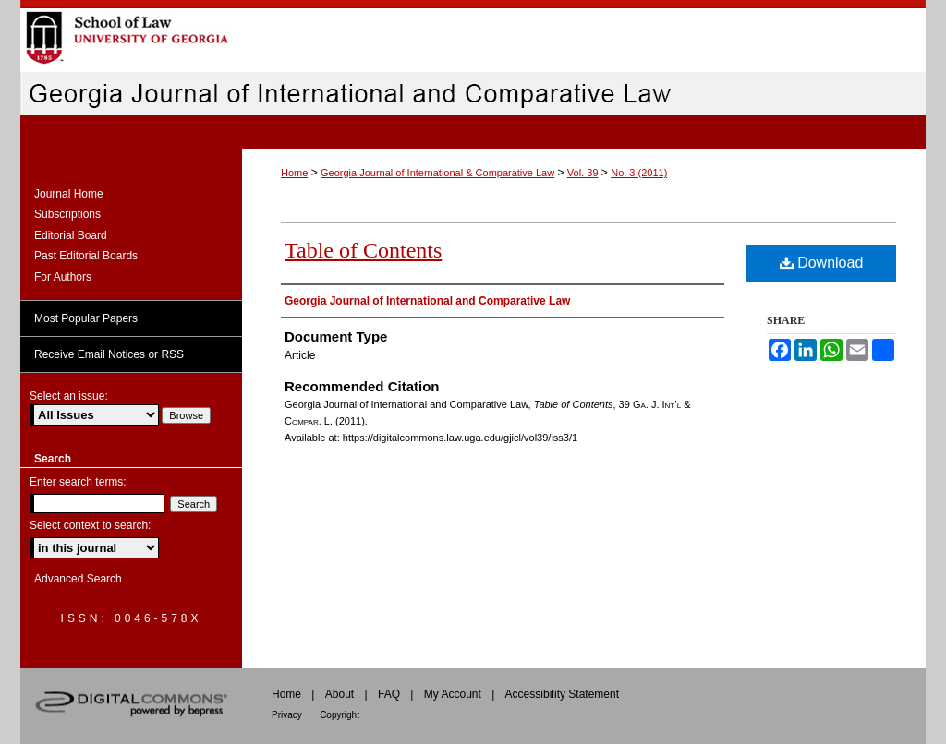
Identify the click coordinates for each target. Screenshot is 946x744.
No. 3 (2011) (639, 172)
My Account (452, 694)
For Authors (62, 276)
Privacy (287, 715)
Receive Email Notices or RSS (109, 354)
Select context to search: (90, 525)
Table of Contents (363, 250)
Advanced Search (78, 578)
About (339, 694)
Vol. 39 (583, 172)
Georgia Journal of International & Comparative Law (437, 172)
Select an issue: (69, 396)
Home (294, 172)
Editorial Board (70, 235)
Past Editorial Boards (86, 255)
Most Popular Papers (86, 318)
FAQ (389, 694)
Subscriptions (67, 214)
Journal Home (68, 193)
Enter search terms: (78, 481)
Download (822, 262)
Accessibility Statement (562, 694)
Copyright (339, 715)
